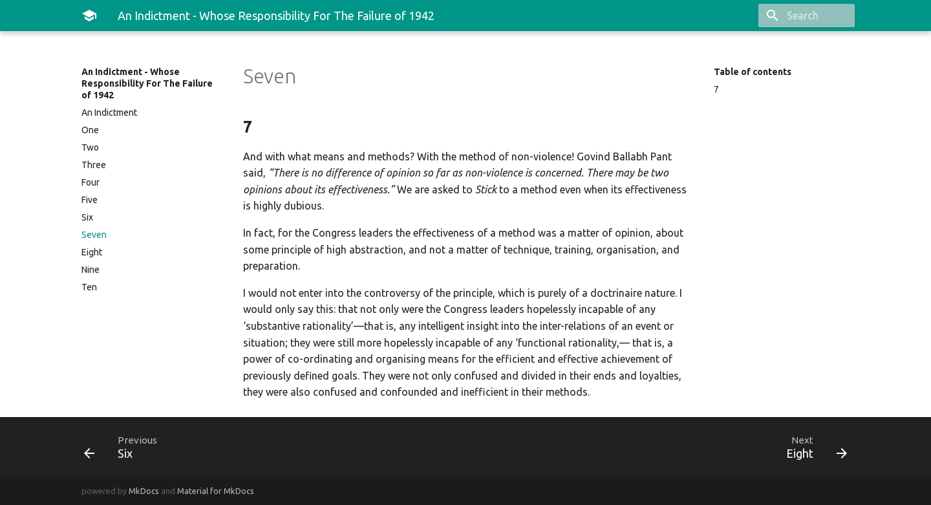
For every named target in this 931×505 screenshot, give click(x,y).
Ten (89, 287)
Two (90, 147)
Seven (94, 235)
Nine (90, 269)
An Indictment (109, 112)
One (90, 130)
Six (87, 217)
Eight (91, 252)
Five (89, 200)
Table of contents (752, 72)
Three (93, 165)
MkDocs (144, 490)
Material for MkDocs (215, 490)
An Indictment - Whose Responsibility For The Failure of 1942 (147, 83)
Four (90, 182)
